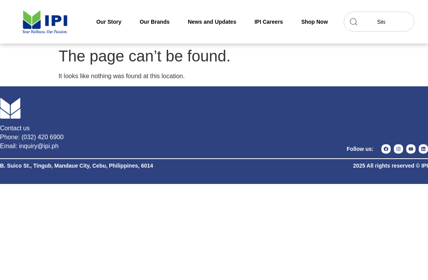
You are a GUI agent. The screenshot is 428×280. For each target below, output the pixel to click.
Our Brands (154, 22)
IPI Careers (269, 22)
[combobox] (379, 22)
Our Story (109, 22)
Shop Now (314, 22)
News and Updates (212, 22)
